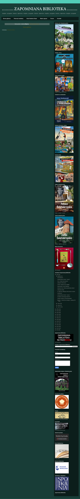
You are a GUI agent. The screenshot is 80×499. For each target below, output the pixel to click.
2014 (57, 328)
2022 (57, 314)
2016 (57, 324)
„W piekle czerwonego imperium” (63, 296)
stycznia (59, 306)
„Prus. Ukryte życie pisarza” (62, 281)
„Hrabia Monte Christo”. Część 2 (63, 279)
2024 (57, 310)
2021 (57, 316)
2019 (57, 319)
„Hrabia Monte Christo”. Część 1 (63, 295)
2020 (57, 317)
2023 (57, 312)
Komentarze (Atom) (11, 29)
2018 (57, 321)
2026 (57, 274)
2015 (57, 326)
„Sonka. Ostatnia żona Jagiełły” (63, 284)
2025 (57, 309)
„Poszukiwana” (60, 277)
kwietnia (59, 276)
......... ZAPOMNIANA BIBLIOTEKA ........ (39, 9)
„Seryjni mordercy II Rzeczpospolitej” (64, 298)
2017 (57, 322)
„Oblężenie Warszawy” (61, 282)
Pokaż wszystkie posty (34, 24)
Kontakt (59, 18)
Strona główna (7, 18)
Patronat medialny (18, 18)
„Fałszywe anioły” (60, 289)
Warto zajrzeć (43, 18)
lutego (59, 305)
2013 (57, 329)
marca (59, 303)
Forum (52, 18)
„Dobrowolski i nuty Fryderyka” (63, 286)
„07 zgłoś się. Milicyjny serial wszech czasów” (66, 291)
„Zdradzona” (59, 293)
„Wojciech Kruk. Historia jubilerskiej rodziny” (66, 288)
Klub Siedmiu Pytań (32, 18)
